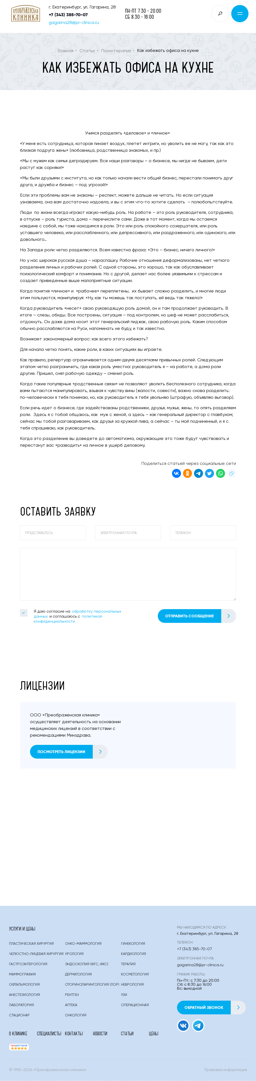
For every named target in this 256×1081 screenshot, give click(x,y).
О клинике (18, 1033)
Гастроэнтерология (28, 964)
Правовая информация (225, 1070)
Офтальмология (24, 985)
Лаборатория (21, 1005)
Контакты (74, 1033)
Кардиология (133, 954)
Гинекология (133, 944)
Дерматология (78, 974)
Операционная (135, 1005)
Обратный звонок (215, 1008)
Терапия (128, 964)
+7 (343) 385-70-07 (68, 14)
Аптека (71, 1005)
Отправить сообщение (200, 616)
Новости (100, 1033)
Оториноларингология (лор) (92, 985)
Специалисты (49, 1033)
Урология (74, 954)
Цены (153, 1033)
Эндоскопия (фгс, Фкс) (86, 964)
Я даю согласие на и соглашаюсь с (77, 617)
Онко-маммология (83, 944)
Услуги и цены (22, 929)
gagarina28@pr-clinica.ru (74, 22)
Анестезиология (24, 995)
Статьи (87, 51)
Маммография (22, 974)
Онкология (75, 1015)
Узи (124, 995)
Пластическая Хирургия (31, 944)
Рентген (72, 995)
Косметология (135, 974)
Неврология (132, 985)
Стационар (19, 1015)
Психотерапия (116, 51)
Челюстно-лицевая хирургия (36, 954)
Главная (65, 51)
